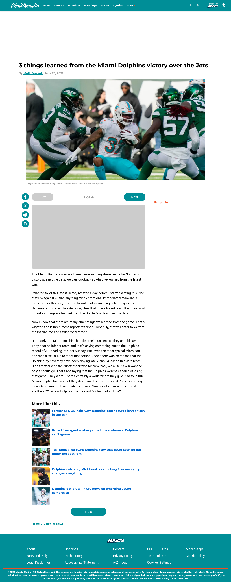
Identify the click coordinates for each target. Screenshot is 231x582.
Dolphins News (53, 523)
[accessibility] (224, 5)
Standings (90, 5)
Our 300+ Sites (157, 549)
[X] (197, 5)
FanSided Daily (37, 556)
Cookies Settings (159, 562)
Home (36, 523)
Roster (105, 5)
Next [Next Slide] (134, 197)
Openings (71, 549)
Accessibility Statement (82, 562)
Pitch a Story (74, 556)
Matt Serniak (33, 73)
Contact (118, 549)
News (46, 5)
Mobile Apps (195, 549)
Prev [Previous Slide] (42, 197)
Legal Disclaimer (38, 562)
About (30, 549)
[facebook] (190, 5)
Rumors (59, 5)
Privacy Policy (123, 556)
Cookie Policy (195, 556)
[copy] (25, 223)
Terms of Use (156, 556)
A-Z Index (120, 562)
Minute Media (23, 572)
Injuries (118, 5)
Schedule (73, 5)
